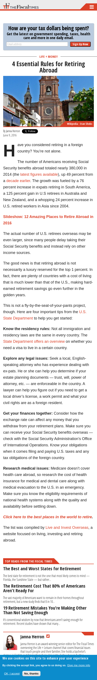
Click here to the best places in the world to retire (47, 517)
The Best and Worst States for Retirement (42, 568)
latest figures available (39, 174)
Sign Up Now (80, 44)
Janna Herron (13, 131)
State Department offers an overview (34, 341)
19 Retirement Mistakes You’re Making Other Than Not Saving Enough (44, 610)
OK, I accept (12, 673)
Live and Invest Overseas (67, 527)
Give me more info (78, 665)
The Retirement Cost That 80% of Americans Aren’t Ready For (44, 588)
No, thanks (31, 673)
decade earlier (18, 181)
